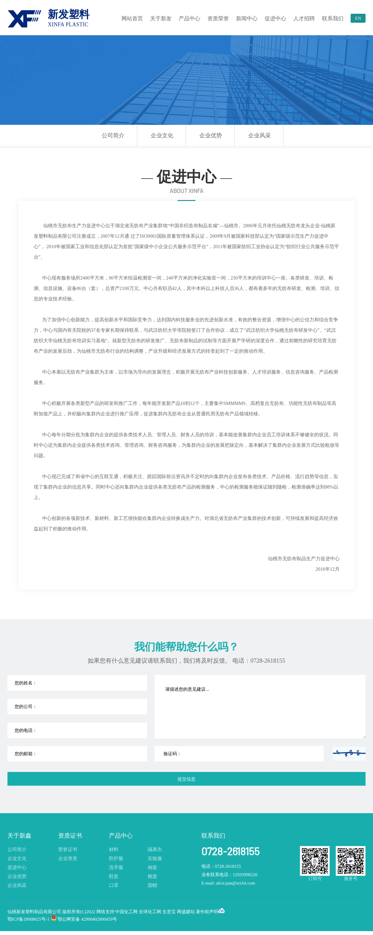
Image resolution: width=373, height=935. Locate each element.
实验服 (155, 858)
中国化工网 (126, 911)
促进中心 (275, 19)
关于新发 (161, 19)
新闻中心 (247, 19)
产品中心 (189, 19)
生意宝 (169, 911)
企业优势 (210, 135)
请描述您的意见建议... (260, 707)
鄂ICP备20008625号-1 (28, 919)
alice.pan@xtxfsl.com (235, 883)
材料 (113, 849)
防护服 (116, 858)
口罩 (113, 885)
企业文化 (162, 135)
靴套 (152, 876)
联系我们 (332, 19)
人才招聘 (304, 19)
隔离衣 (155, 849)
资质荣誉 (218, 19)
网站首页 (132, 19)
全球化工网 (150, 911)
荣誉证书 (67, 849)
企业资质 (67, 858)
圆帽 (152, 885)
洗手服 (116, 867)
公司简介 (113, 135)
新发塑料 (69, 18)
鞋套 (113, 876)
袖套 (152, 867)
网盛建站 (186, 911)
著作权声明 (207, 911)
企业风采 (259, 135)
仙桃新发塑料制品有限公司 (34, 911)
